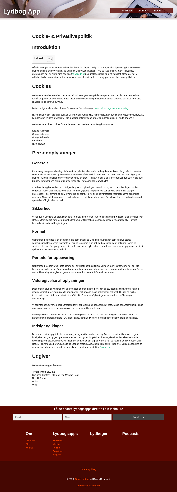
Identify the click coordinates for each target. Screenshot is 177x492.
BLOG (157, 10)
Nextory (57, 454)
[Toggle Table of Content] (48, 59)
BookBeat (58, 440)
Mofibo (56, 444)
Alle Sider (30, 440)
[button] (143, 10)
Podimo (56, 447)
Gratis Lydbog (88, 469)
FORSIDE (127, 10)
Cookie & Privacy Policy (88, 485)
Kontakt (29, 447)
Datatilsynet (106, 347)
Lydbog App (21, 11)
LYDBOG (143, 10)
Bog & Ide (58, 451)
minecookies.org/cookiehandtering (111, 108)
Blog (28, 444)
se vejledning (78, 74)
